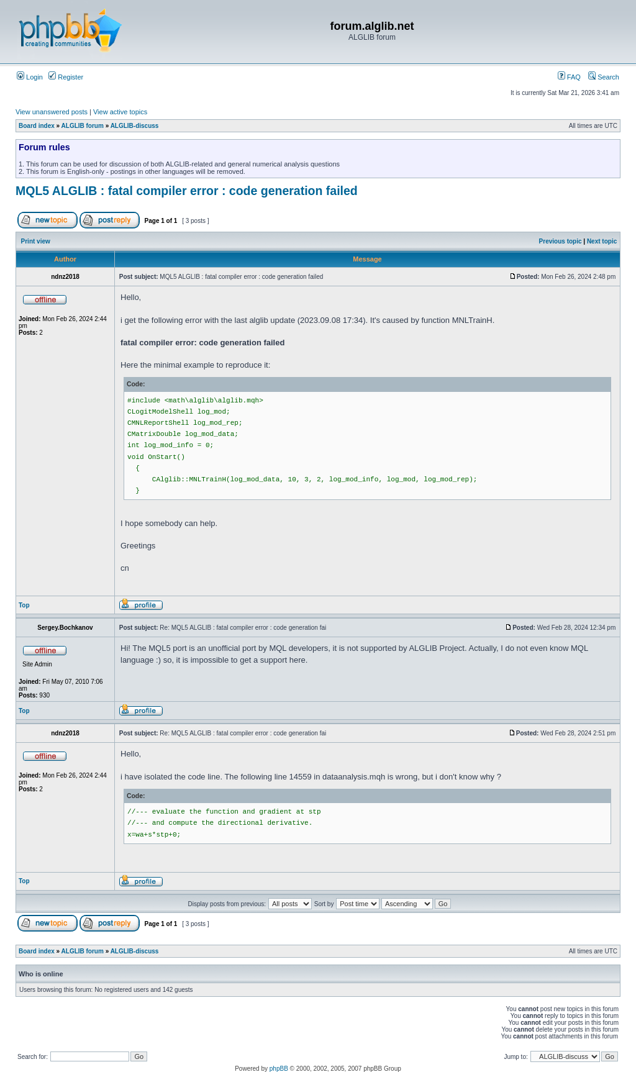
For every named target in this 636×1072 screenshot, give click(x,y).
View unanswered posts (52, 112)
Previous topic (560, 241)
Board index (37, 125)
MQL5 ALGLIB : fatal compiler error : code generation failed (187, 191)
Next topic (602, 241)
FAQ (569, 77)
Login (30, 77)
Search (603, 77)
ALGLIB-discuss (135, 125)
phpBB (279, 1068)
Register (65, 77)
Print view (35, 241)
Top (24, 605)
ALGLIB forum (82, 125)
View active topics (120, 112)
